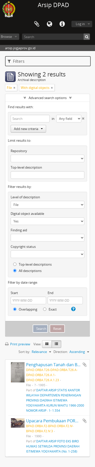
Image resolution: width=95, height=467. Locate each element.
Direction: (60, 351)
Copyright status (23, 246)
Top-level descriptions (32, 264)
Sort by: (24, 351)
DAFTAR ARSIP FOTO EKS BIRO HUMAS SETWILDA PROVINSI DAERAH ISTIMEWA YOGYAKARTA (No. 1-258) (53, 446)
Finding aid (19, 230)
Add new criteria (28, 128)
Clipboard (36, 24)
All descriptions (27, 270)
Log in (80, 24)
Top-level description (26, 167)
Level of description (25, 197)
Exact (50, 309)
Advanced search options (48, 97)
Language (49, 24)
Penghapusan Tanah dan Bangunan (60, 364)
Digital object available (27, 213)
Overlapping (25, 309)
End (50, 293)
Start (14, 293)
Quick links (62, 24)
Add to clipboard (84, 364)
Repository (19, 151)
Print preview (17, 344)
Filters (16, 61)
